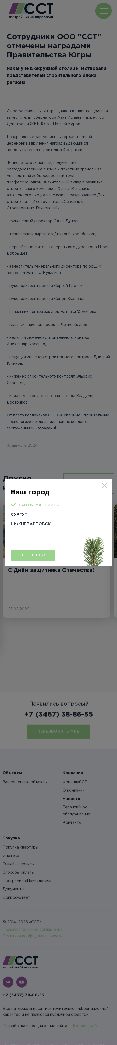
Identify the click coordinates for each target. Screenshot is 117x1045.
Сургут (19, 514)
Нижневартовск (31, 524)
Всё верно (32, 555)
